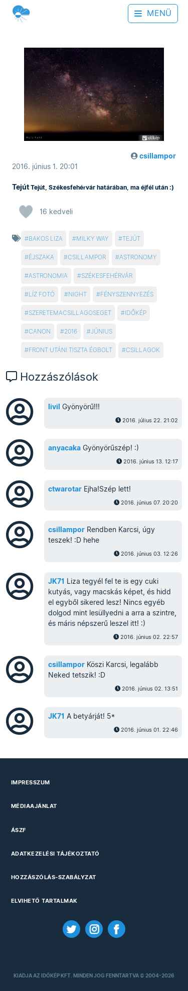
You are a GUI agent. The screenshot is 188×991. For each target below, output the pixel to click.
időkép (135, 312)
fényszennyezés (126, 294)
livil (54, 407)
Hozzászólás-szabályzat (53, 877)
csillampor (87, 257)
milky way (92, 238)
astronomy (138, 257)
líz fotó (42, 294)
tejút (131, 238)
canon (40, 331)
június (101, 331)
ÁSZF (18, 830)
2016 (70, 331)
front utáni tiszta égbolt (70, 350)
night (77, 294)
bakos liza (46, 238)
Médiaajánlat (34, 805)
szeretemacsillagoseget (70, 312)
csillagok (143, 350)
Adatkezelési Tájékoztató (55, 853)
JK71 (56, 581)
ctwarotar (65, 489)
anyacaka (64, 448)
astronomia (48, 275)
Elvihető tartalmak (44, 900)
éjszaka (41, 257)
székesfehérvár (106, 275)
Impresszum (30, 782)
